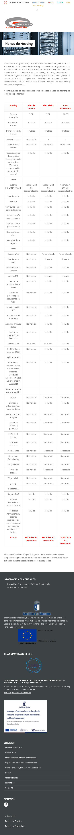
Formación (10, 783)
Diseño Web (10, 752)
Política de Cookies (13, 821)
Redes (51, 2)
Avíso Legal (10, 816)
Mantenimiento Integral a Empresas (20, 757)
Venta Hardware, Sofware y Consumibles (23, 767)
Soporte (60, 2)
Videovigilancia (11, 777)
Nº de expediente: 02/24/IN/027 (17, 692)
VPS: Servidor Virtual (14, 747)
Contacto (9, 788)
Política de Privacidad (14, 826)
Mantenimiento (38, 2)
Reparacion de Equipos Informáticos (21, 762)
